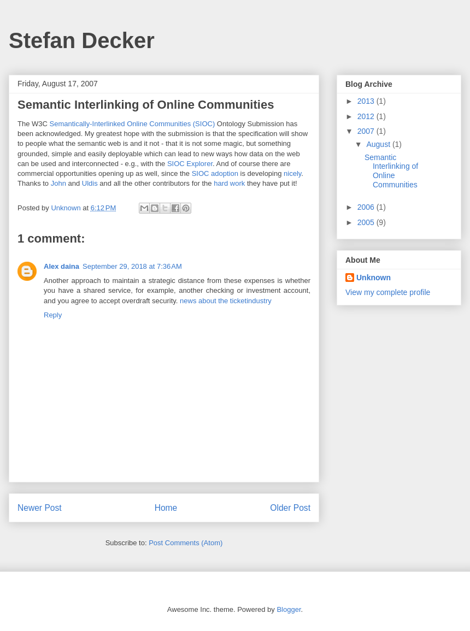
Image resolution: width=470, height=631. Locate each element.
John (58, 183)
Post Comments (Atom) (185, 543)
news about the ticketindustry (226, 301)
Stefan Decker (82, 40)
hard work (229, 183)
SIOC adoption (215, 173)
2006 (367, 207)
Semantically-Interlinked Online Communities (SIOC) (132, 124)
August (379, 144)
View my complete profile (387, 292)
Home (166, 507)
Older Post (290, 507)
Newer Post (39, 507)
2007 (367, 131)
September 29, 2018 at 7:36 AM (132, 266)
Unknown (373, 277)
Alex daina (61, 266)
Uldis (90, 183)
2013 (367, 101)
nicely (292, 173)
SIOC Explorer (190, 164)
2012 (367, 116)
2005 (367, 222)
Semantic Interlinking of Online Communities (391, 171)
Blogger (289, 609)
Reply (53, 315)
